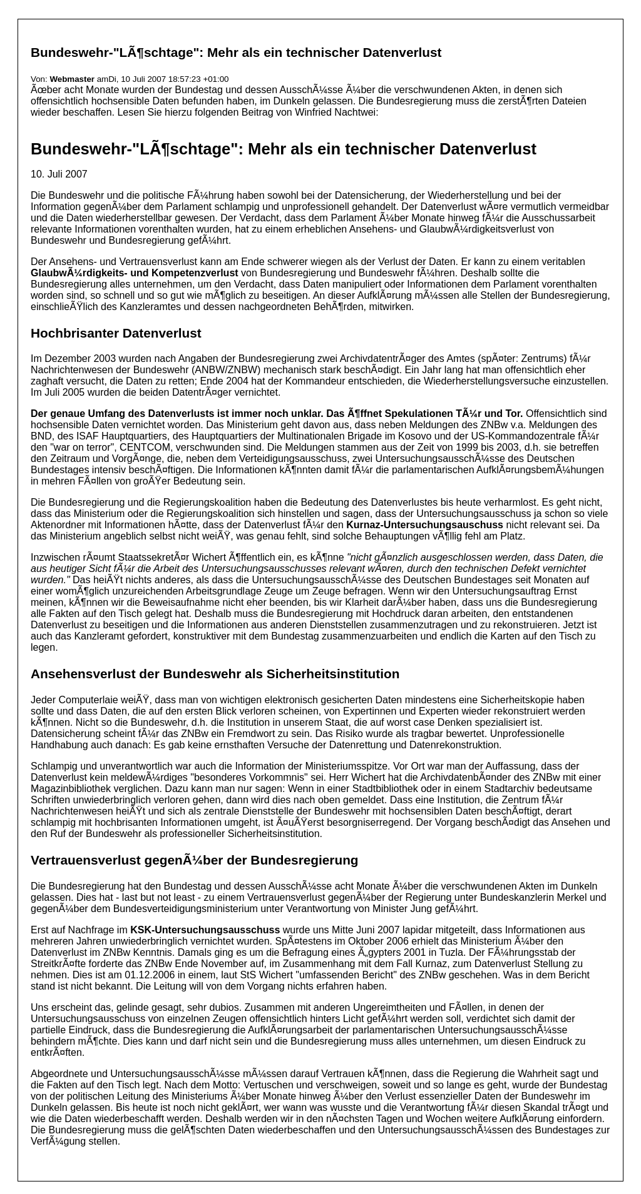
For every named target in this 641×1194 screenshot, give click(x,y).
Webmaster (72, 79)
